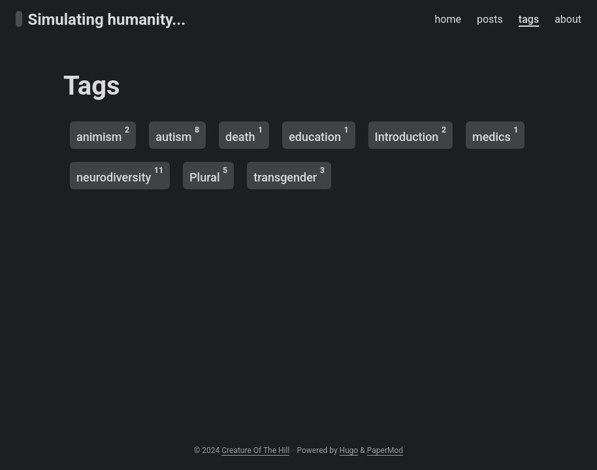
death (244, 134)
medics (495, 134)
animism (102, 134)
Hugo (349, 450)
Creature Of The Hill (255, 450)
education (318, 134)
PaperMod (385, 450)
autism (177, 134)
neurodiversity (119, 174)
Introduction (410, 134)
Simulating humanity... (101, 19)
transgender (289, 174)
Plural (208, 174)
